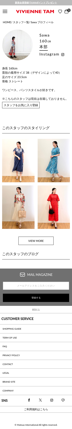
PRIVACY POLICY (11, 355)
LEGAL (5, 373)
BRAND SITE (8, 381)
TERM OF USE (9, 337)
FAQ (4, 346)
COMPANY (8, 390)
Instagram (49, 54)
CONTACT (7, 364)
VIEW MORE (36, 240)
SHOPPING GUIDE (11, 329)
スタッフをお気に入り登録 (21, 105)
